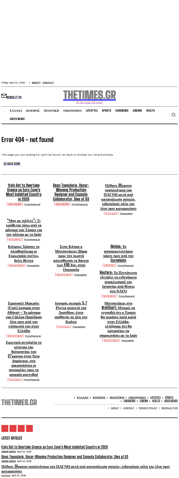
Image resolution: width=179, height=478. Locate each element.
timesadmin (126, 205)
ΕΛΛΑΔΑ (111, 204)
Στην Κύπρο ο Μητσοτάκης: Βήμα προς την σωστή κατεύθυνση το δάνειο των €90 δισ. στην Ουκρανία (71, 239)
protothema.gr (32, 197)
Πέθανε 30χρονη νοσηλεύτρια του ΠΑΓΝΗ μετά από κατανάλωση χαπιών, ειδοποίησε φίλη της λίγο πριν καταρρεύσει (118, 192)
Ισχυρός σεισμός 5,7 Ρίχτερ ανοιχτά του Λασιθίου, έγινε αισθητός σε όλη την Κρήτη (71, 279)
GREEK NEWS (15, 197)
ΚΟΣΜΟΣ (15, 227)
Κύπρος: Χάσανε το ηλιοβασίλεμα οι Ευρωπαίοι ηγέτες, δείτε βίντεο (23, 237)
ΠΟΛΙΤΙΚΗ (16, 246)
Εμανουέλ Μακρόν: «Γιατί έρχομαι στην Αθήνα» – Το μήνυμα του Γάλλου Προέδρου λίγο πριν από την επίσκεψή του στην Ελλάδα (23, 283)
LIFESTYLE (109, 246)
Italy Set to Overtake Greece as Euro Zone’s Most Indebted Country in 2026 (24, 188)
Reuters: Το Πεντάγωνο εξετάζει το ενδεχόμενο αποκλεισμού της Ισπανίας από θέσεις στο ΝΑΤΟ (118, 258)
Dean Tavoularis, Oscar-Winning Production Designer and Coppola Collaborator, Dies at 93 (71, 190)
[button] (173, 114)
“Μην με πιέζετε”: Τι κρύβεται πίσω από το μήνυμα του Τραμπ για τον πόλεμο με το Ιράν (23, 216)
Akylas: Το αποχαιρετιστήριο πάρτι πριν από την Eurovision (118, 237)
